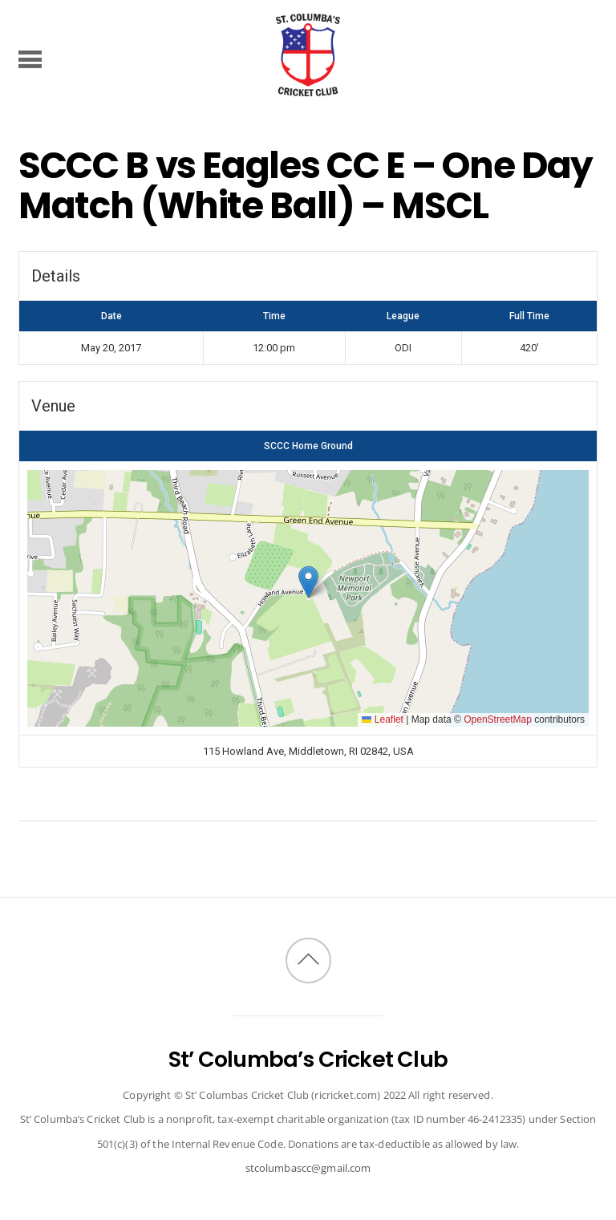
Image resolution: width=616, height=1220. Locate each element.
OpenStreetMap (498, 719)
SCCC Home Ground (308, 446)
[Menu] (30, 59)
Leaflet (382, 719)
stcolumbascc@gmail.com (308, 1168)
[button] (308, 581)
